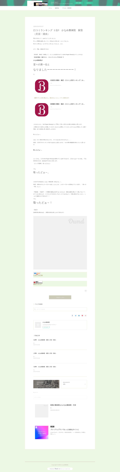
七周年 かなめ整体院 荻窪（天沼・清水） (45, 367)
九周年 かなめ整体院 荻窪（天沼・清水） (45, 340)
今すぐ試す (78, 2)
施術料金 (57, 8)
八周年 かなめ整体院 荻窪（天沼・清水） (45, 353)
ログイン (88, 3)
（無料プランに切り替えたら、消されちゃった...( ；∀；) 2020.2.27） (51, 98)
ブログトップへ (60, 297)
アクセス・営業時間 (66, 8)
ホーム (50, 8)
